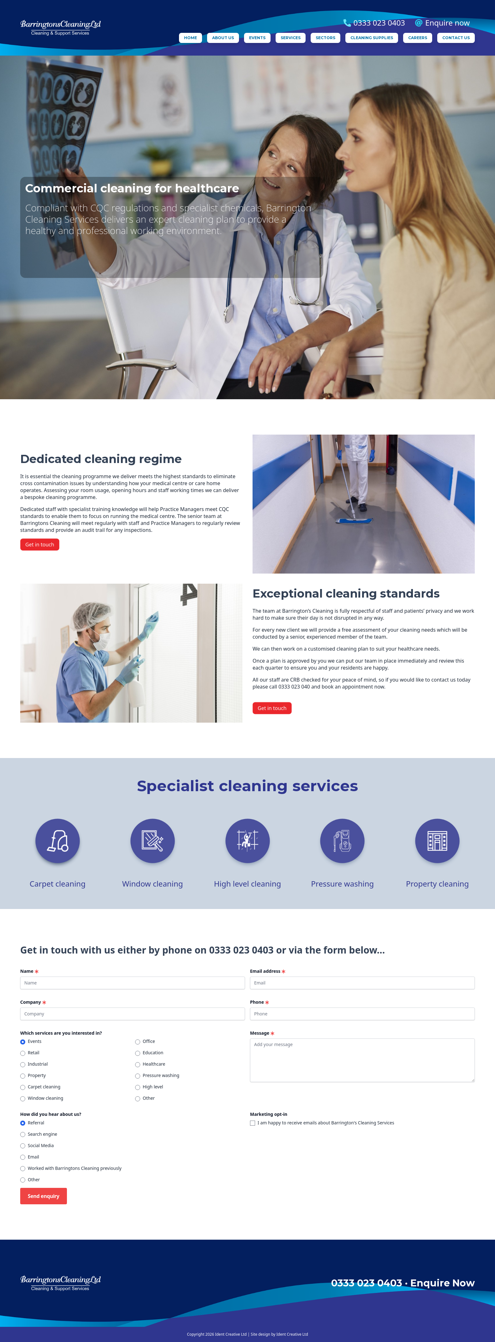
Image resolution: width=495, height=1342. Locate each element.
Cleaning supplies (371, 37)
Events (257, 37)
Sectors (325, 37)
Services (291, 37)
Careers (417, 37)
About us (223, 37)
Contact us (456, 37)
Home (190, 37)
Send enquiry (43, 1196)
